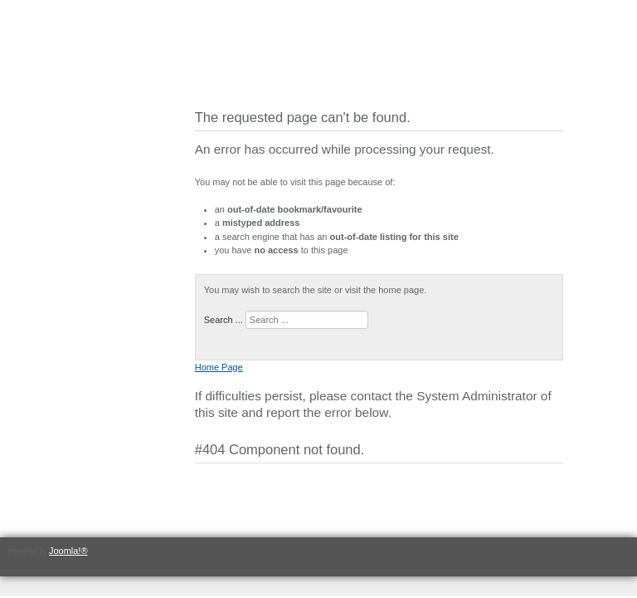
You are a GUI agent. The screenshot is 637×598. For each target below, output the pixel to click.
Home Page (219, 367)
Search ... (223, 320)
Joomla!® (68, 551)
